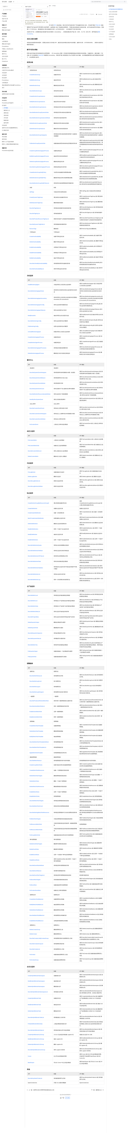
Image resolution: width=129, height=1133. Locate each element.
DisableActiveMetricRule (35, 722)
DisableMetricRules (34, 801)
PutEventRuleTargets (34, 885)
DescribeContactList (34, 954)
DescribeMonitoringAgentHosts (36, 296)
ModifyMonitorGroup (34, 85)
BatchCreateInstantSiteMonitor (36, 523)
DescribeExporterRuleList (34, 643)
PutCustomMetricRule (33, 451)
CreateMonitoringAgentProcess (36, 342)
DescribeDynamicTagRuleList (37, 229)
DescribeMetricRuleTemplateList (37, 752)
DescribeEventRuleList (35, 876)
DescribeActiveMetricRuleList (37, 711)
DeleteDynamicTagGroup (35, 208)
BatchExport (31, 1068)
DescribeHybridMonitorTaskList (36, 1022)
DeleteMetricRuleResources (36, 791)
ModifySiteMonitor (32, 539)
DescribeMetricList (32, 606)
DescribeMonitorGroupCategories (38, 140)
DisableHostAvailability (35, 258)
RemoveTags (32, 234)
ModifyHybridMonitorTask (34, 1010)
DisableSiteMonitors (33, 534)
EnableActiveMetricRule (35, 717)
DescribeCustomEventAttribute (37, 424)
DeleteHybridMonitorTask (34, 1016)
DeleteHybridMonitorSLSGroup (36, 1049)
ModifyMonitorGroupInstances (37, 107)
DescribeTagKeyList (34, 218)
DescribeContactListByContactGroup (39, 943)
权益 (32, 2)
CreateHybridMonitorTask (34, 1003)
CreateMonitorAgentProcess (35, 347)
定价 (36, 2)
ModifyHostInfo (32, 321)
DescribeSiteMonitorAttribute (35, 556)
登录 (124, 2)
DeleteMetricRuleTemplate (36, 736)
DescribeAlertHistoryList (35, 681)
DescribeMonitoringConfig (34, 326)
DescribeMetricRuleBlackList (36, 920)
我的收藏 (100, 19)
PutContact (32, 959)
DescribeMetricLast (33, 600)
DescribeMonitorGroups (35, 96)
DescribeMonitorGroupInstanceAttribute (39, 123)
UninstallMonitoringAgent (34, 337)
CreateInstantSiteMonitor (34, 518)
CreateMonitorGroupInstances (37, 101)
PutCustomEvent (33, 429)
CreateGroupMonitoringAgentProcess (39, 156)
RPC (55, 30)
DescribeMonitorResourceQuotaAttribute (39, 399)
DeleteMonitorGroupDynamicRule (38, 128)
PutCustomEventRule (35, 895)
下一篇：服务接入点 (97, 1095)
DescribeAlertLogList (34, 692)
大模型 (17, 2)
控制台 (114, 2)
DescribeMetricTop (32, 650)
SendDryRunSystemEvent (36, 404)
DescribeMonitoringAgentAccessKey (37, 303)
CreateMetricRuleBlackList (36, 904)
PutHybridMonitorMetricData (35, 1029)
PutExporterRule (32, 662)
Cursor (29, 1061)
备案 (110, 2)
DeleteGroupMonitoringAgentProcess (39, 167)
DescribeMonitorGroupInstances (37, 112)
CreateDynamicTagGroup (36, 202)
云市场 (40, 2)
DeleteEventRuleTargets (35, 849)
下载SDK (98, 30)
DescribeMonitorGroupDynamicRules (39, 117)
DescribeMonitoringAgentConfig (36, 310)
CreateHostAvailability (35, 241)
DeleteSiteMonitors (33, 529)
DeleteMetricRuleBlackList (36, 915)
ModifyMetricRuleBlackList (36, 910)
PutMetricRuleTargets (35, 824)
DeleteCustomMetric (33, 461)
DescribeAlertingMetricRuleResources (39, 817)
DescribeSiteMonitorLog (34, 585)
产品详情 (92, 19)
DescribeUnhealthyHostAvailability (38, 268)
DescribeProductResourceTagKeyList (39, 224)
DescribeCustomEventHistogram (37, 419)
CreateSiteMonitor (32, 513)
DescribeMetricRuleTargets (36, 806)
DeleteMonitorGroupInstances (37, 134)
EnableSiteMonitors (33, 545)
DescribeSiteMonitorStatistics (35, 573)
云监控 (10, 7)
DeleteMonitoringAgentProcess (36, 358)
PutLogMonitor (31, 477)
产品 (21, 2)
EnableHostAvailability (35, 252)
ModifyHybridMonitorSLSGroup (36, 1044)
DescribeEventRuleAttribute (36, 870)
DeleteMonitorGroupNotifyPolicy (37, 183)
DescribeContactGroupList (36, 949)
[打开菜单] (2, 2)
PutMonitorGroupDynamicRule (37, 148)
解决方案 (26, 2)
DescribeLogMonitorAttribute (35, 491)
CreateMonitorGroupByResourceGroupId (38, 508)
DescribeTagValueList (35, 213)
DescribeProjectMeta (33, 622)
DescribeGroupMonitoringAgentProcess (39, 172)
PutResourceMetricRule (35, 829)
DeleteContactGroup (34, 935)
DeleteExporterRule (33, 633)
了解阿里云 (55, 2)
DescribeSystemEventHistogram (37, 377)
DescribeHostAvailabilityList (36, 274)
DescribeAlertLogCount (35, 686)
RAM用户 (41, 60)
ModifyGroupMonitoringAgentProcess (39, 161)
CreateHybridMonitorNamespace (36, 981)
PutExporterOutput (32, 656)
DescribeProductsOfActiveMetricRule (39, 706)
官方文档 (4, 7)
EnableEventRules (34, 860)
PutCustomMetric (32, 445)
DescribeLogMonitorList (34, 486)
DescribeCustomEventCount (36, 413)
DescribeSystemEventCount (36, 394)
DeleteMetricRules (34, 786)
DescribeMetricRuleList (35, 766)
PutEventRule (33, 890)
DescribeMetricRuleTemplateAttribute (39, 747)
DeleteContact (33, 939)
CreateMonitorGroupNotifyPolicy (37, 177)
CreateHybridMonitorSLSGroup (36, 1040)
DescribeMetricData (33, 611)
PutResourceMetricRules (35, 835)
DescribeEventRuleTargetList (37, 880)
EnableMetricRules (34, 797)
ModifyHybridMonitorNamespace (36, 986)
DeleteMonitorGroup (34, 90)
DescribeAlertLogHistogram (36, 697)
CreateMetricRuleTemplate (36, 731)
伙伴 (45, 2)
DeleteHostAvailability (35, 247)
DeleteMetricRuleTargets (35, 781)
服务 (49, 2)
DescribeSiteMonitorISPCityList (36, 561)
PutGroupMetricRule (34, 840)
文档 (107, 2)
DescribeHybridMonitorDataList (36, 1035)
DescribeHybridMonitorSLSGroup (36, 1055)
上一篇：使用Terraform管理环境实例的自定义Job (40, 1095)
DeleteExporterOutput (33, 627)
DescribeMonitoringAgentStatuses (36, 315)
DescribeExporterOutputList (35, 638)
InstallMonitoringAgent (33, 290)
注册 (118, 2)
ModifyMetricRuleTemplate (36, 742)
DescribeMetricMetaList (34, 616)
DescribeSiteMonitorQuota (34, 550)
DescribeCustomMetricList (34, 456)
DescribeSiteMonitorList (34, 579)
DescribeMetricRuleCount (36, 811)
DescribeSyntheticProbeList (35, 1083)
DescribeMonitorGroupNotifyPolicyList (39, 188)
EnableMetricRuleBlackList (36, 926)
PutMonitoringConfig (33, 331)
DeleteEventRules (34, 854)
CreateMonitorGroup (34, 80)
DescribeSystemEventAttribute (37, 388)
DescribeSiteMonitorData (34, 566)
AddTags (31, 197)
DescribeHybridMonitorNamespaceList (38, 997)
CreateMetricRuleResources (36, 775)
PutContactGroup (33, 965)
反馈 (67, 1103)
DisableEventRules (34, 865)
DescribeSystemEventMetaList (37, 383)
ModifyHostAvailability (35, 263)
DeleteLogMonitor (32, 481)
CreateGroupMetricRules (35, 770)
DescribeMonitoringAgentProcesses (37, 353)
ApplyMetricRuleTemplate (36, 758)
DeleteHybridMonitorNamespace (36, 991)
